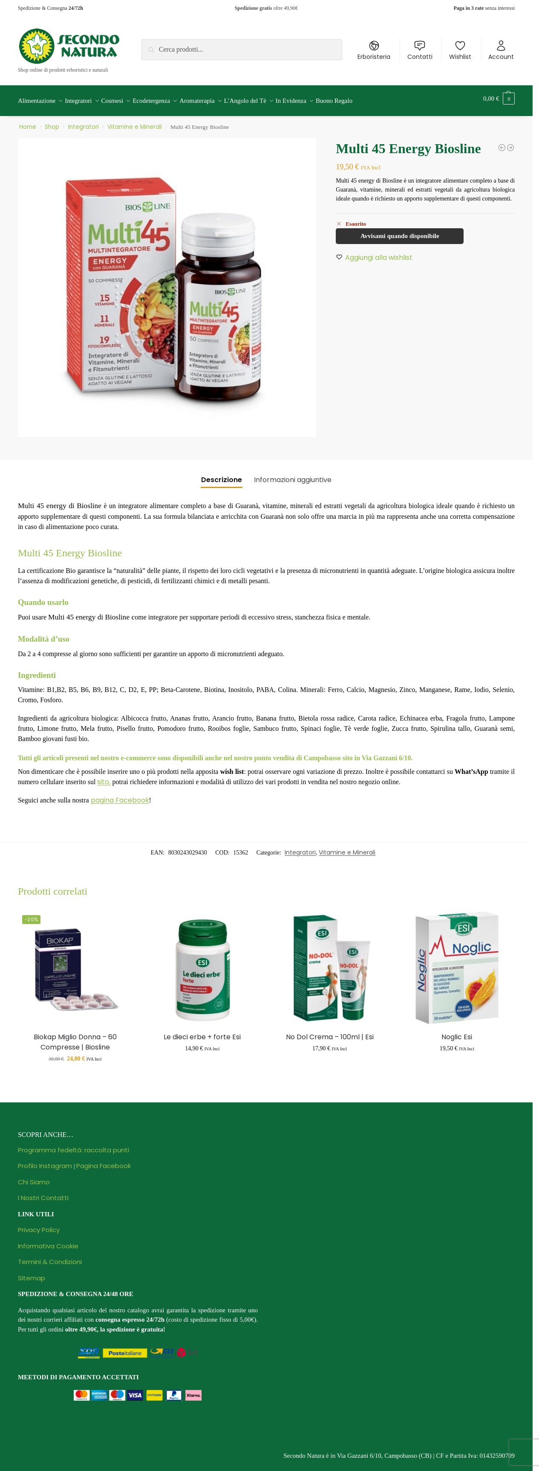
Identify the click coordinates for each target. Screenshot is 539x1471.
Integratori (83, 122)
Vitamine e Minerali (134, 122)
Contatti (419, 50)
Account (501, 50)
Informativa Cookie (48, 1241)
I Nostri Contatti (43, 1193)
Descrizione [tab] (221, 475)
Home (27, 122)
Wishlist (460, 50)
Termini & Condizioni (50, 1257)
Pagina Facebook (103, 1161)
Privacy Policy (39, 1225)
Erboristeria (373, 50)
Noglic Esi (456, 1032)
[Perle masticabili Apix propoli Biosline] (502, 143)
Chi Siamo (34, 1177)
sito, (103, 777)
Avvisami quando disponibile (399, 231)
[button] (499, 98)
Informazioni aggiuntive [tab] (292, 475)
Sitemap (31, 1273)
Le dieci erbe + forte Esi (202, 1032)
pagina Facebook (120, 795)
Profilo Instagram (45, 1161)
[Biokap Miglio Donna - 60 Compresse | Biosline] (510, 143)
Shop (52, 122)
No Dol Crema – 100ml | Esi (330, 1032)
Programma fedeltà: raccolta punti (73, 1145)
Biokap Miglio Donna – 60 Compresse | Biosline (75, 1037)
